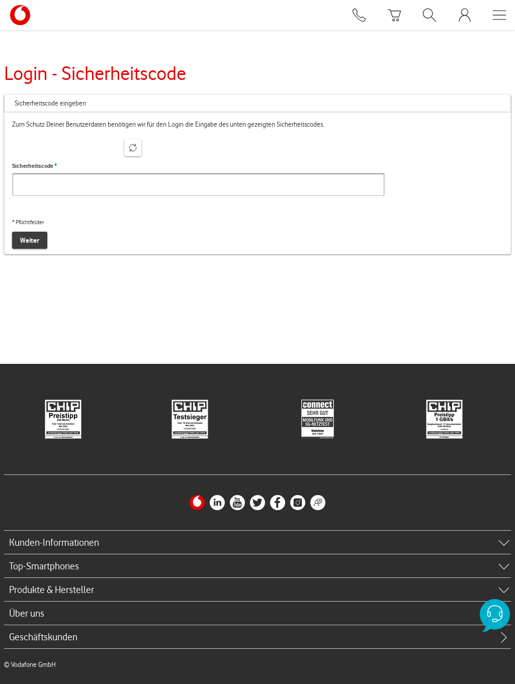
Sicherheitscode (34, 165)
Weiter (29, 240)
